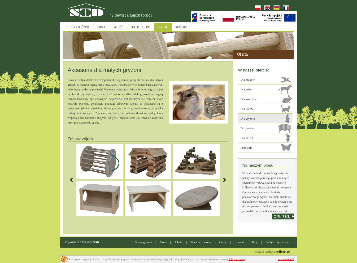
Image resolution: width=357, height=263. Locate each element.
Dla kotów (246, 109)
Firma (163, 242)
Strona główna (143, 242)
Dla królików (248, 99)
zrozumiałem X (286, 259)
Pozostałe (246, 147)
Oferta (222, 242)
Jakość (178, 242)
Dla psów (246, 89)
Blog (254, 242)
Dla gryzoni (247, 118)
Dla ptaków (247, 79)
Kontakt (239, 242)
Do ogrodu (247, 128)
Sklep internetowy (200, 242)
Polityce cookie (236, 259)
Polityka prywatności (278, 242)
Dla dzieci (246, 138)
